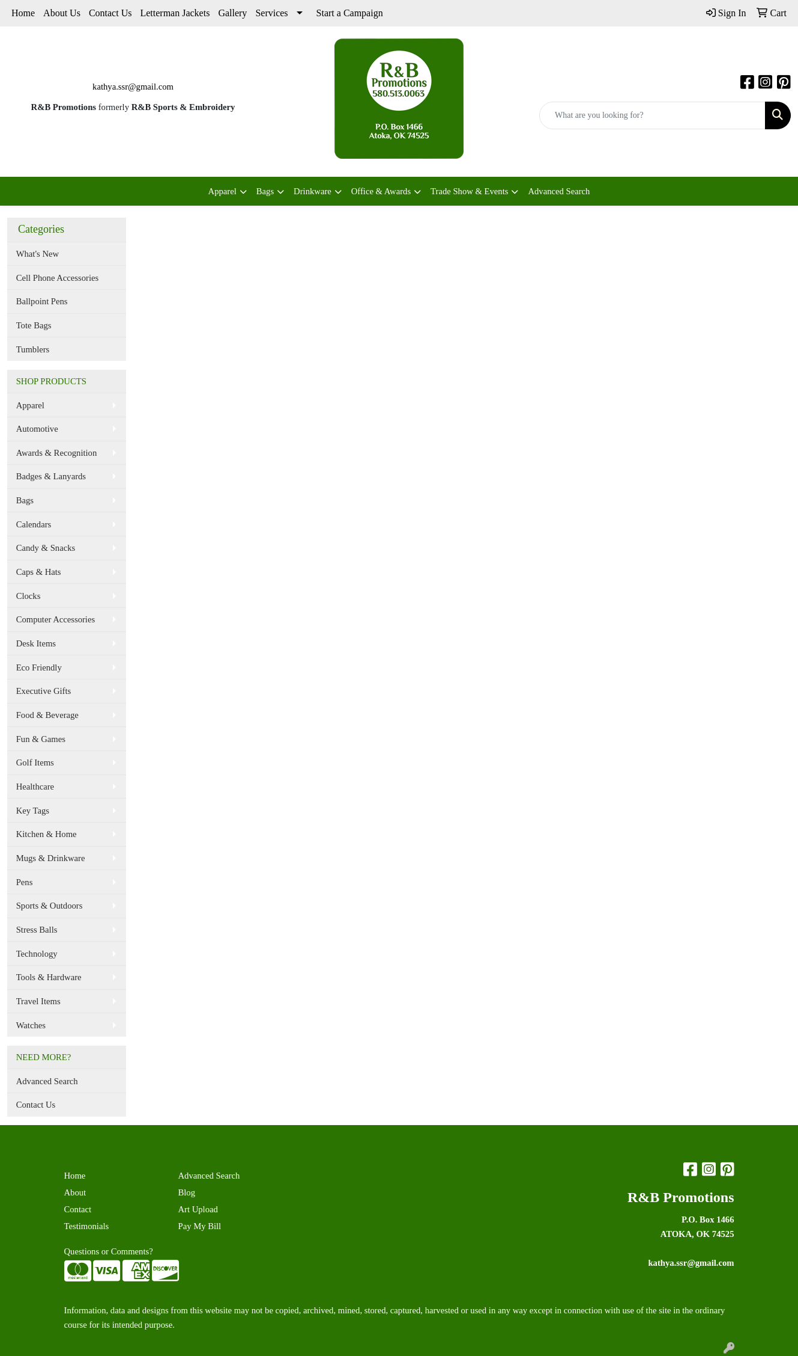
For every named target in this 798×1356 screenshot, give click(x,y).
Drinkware (312, 191)
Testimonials (86, 1226)
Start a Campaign (349, 13)
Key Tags (32, 810)
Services (271, 13)
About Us (61, 13)
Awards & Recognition (56, 453)
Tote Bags (34, 325)
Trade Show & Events (469, 191)
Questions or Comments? (108, 1251)
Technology (37, 954)
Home (23, 13)
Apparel (222, 191)
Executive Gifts (43, 691)
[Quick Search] (652, 115)
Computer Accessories (55, 619)
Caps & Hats (38, 572)
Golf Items (35, 762)
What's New (37, 254)
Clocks (28, 596)
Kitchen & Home (46, 834)
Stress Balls (37, 929)
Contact (78, 1209)
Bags (265, 191)
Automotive (37, 429)
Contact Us (110, 13)
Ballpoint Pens (42, 301)
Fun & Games (40, 739)
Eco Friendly (39, 667)
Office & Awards (381, 191)
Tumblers (33, 349)
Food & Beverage (47, 715)
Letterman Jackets (175, 13)
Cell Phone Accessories (57, 278)
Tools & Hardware (49, 977)
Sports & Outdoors (49, 905)
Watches (31, 1025)
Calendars (34, 524)
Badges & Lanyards (51, 476)
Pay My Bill (200, 1226)
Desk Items (36, 643)
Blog (187, 1192)
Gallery (232, 13)
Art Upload (198, 1209)
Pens (24, 882)
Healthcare (35, 786)
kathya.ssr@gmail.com (133, 86)
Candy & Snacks (46, 548)
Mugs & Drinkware (50, 858)
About (75, 1192)
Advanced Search (559, 191)
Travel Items (38, 1001)
